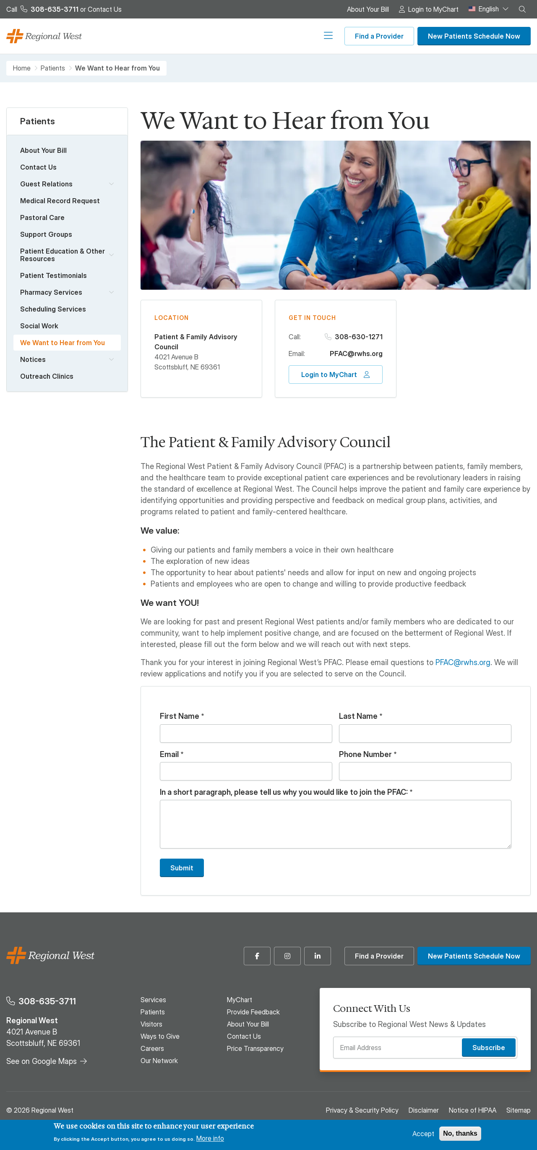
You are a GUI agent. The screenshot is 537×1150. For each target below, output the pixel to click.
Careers (275, 36)
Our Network (313, 36)
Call (42, 9)
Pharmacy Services (51, 292)
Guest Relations (46, 184)
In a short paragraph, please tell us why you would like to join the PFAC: (284, 792)
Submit (181, 868)
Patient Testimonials (53, 275)
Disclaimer (424, 1110)
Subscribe (488, 1047)
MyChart (239, 999)
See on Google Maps (41, 1061)
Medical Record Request (60, 200)
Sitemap (518, 1110)
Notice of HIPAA (472, 1110)
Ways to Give (235, 36)
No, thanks (460, 1133)
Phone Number (365, 754)
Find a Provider (379, 36)
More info (210, 1138)
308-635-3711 (47, 1001)
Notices (33, 359)
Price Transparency (255, 1048)
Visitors (196, 36)
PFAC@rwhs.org (356, 353)
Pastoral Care (42, 217)
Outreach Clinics (46, 376)
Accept (423, 1133)
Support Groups (46, 234)
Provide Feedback (253, 1012)
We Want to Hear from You (62, 342)
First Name (179, 716)
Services (131, 36)
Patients (164, 36)
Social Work (39, 326)
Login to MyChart (433, 9)
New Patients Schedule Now (474, 36)
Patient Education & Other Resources (62, 255)
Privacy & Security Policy (362, 1110)
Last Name (358, 716)
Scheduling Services (53, 309)
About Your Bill (368, 9)
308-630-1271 (359, 337)
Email (169, 754)
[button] (522, 9)
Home (22, 68)
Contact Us (105, 9)
